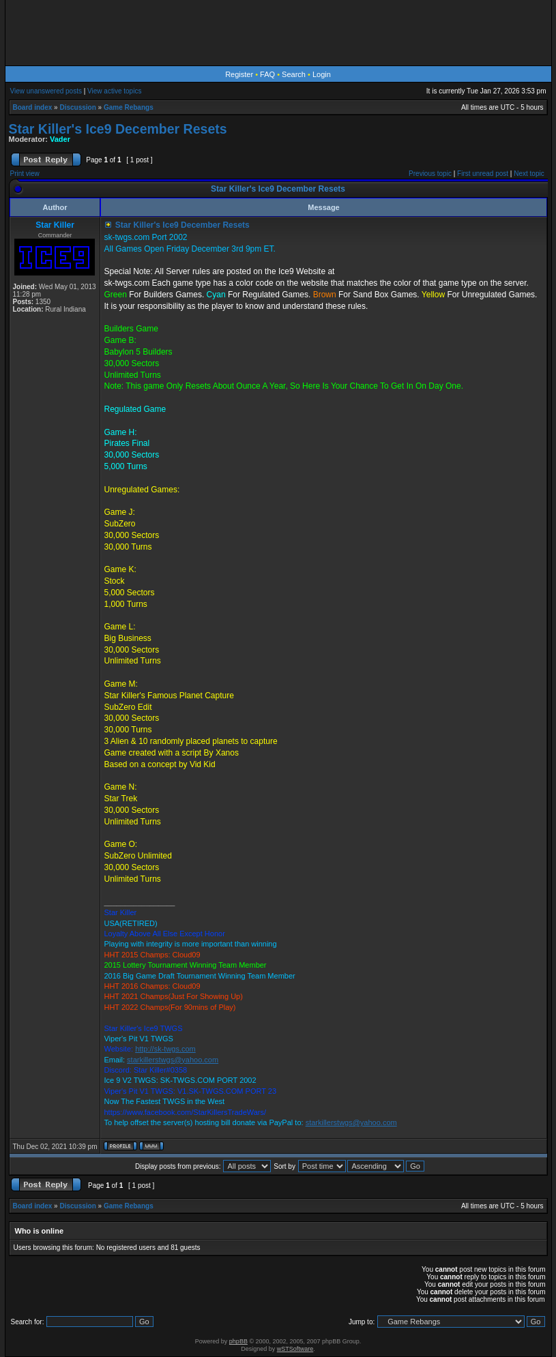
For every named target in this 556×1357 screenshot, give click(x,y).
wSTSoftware (295, 1348)
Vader (60, 139)
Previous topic (430, 173)
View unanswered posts (46, 91)
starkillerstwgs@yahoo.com (172, 1060)
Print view (25, 173)
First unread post (482, 173)
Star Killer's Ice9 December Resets (118, 128)
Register (239, 74)
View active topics (114, 91)
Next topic (529, 173)
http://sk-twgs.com (165, 1049)
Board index (33, 107)
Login (321, 74)
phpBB (238, 1341)
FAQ (267, 74)
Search (294, 74)
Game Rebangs (128, 107)
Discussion (77, 107)
